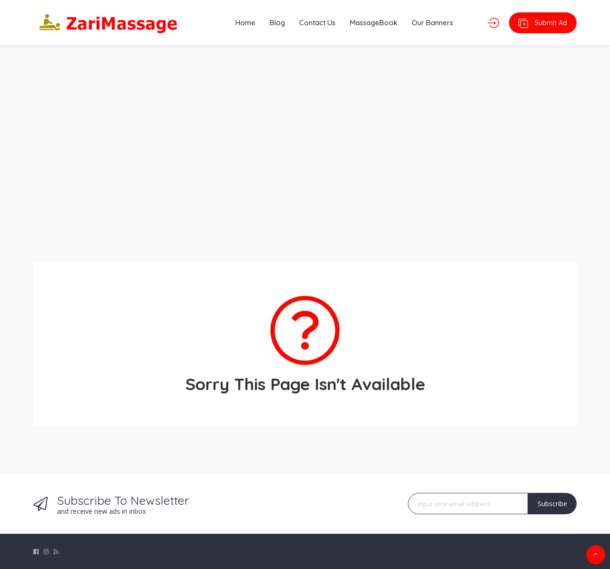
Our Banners (432, 22)
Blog (277, 22)
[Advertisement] (305, 147)
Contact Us (317, 22)
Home (245, 22)
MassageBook (373, 22)
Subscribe (552, 503)
